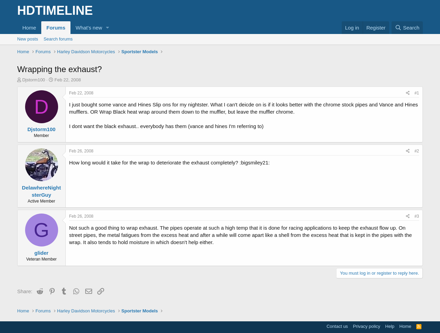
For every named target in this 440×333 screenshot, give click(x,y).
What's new (89, 28)
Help (390, 326)
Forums (55, 28)
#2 (417, 151)
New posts (27, 39)
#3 (417, 216)
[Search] (407, 27)
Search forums (58, 39)
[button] (107, 27)
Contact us (337, 326)
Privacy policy (366, 326)
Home (29, 28)
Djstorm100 (33, 79)
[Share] (408, 93)
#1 (417, 93)
